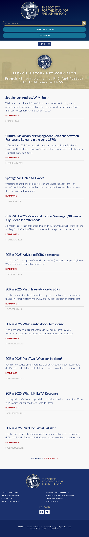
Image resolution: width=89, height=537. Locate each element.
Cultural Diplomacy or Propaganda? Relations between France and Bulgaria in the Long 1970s (42, 137)
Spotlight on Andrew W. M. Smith (27, 97)
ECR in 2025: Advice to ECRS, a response (32, 255)
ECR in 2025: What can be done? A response (34, 324)
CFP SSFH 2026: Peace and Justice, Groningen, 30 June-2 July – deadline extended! (43, 218)
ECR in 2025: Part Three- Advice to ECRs (32, 289)
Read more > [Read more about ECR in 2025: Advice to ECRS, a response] (12, 269)
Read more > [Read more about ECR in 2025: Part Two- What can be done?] (12, 373)
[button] (44, 44)
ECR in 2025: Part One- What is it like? (30, 428)
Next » (55, 458)
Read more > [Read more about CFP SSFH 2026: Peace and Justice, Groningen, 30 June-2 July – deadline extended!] (12, 234)
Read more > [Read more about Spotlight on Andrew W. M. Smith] (12, 115)
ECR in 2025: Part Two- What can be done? (33, 359)
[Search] (84, 23)
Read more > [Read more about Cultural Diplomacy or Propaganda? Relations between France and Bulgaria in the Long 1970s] (12, 157)
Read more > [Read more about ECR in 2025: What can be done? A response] (12, 338)
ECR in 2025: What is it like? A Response (31, 393)
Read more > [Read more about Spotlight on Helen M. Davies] (12, 196)
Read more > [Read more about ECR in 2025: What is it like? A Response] (12, 407)
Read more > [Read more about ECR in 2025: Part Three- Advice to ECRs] (12, 303)
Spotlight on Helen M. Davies (24, 178)
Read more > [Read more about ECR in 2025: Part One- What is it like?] (12, 442)
